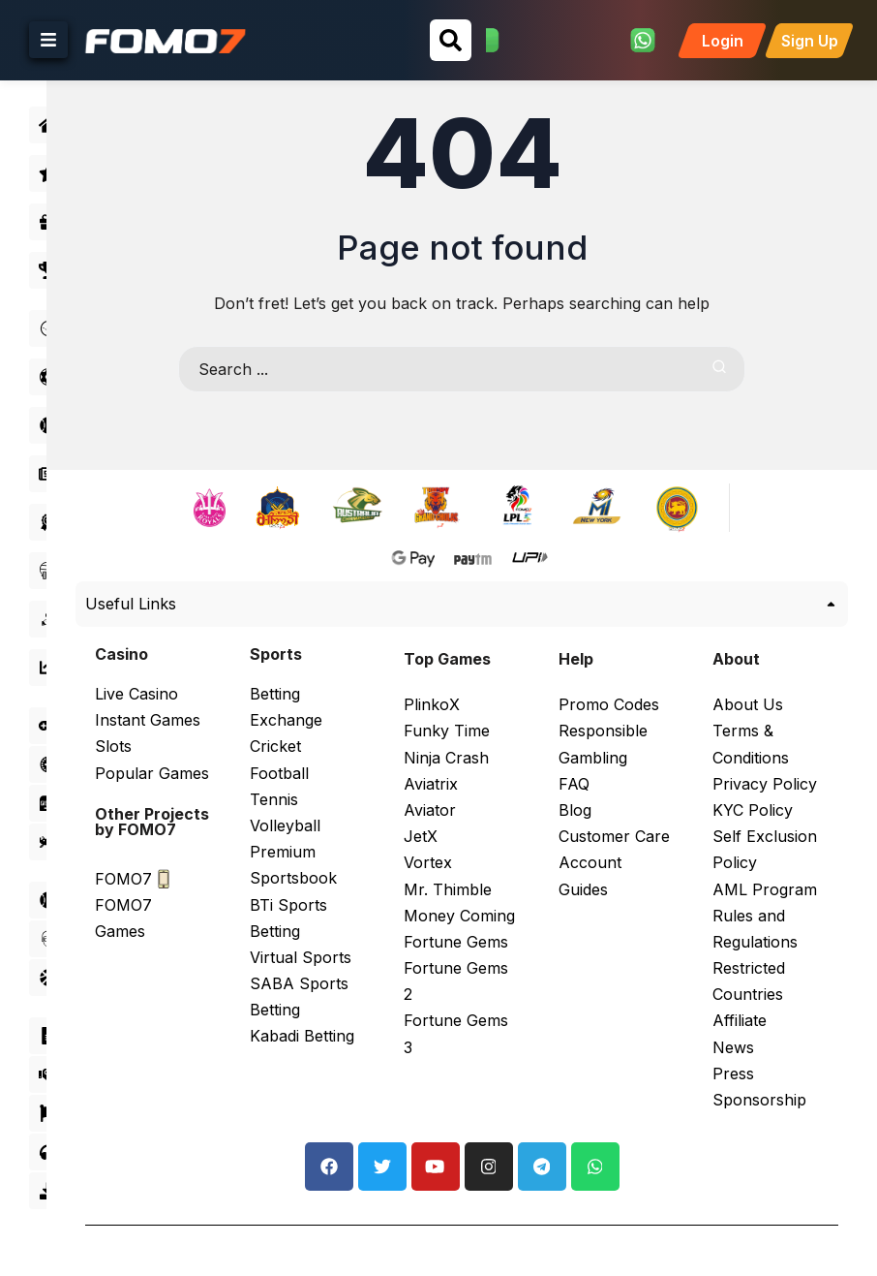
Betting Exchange (325, 703)
